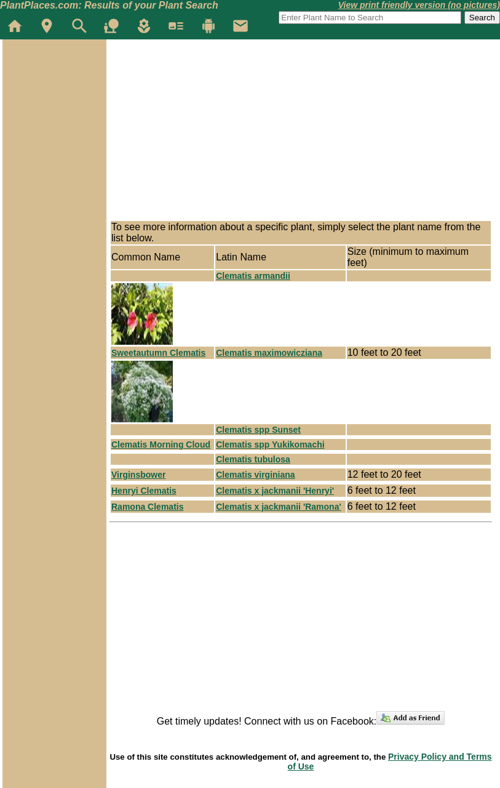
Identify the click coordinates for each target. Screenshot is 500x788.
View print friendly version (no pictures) (419, 5)
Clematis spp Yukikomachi (270, 444)
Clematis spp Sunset (258, 430)
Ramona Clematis (147, 507)
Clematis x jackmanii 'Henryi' (275, 491)
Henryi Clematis (144, 491)
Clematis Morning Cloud (160, 444)
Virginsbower (138, 475)
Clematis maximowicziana (269, 353)
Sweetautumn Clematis (158, 353)
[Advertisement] (54, 113)
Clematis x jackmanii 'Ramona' (278, 507)
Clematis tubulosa (253, 459)
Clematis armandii (253, 276)
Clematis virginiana (255, 475)
